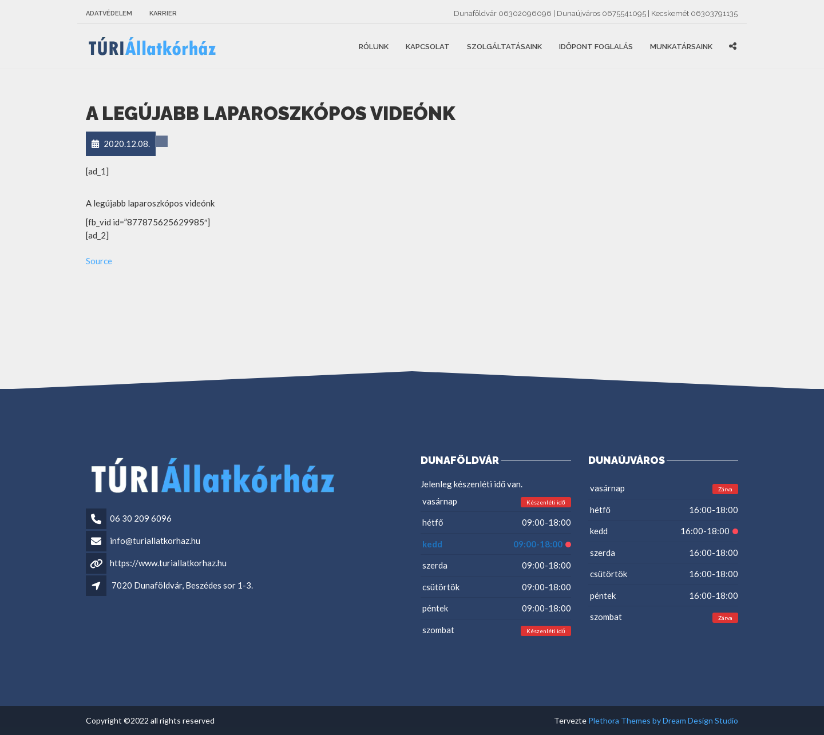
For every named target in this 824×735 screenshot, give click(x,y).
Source (99, 261)
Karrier (163, 13)
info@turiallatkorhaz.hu (155, 540)
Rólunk (374, 46)
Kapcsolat (428, 46)
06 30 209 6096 (141, 518)
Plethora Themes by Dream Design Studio (663, 720)
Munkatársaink (681, 46)
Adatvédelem (109, 13)
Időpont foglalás (596, 46)
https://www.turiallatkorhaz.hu (168, 563)
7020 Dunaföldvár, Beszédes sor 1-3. (182, 585)
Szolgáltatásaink (504, 46)
